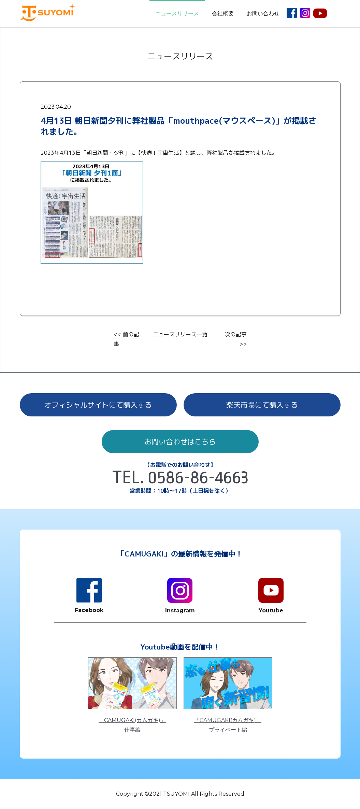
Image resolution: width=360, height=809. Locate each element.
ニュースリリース (177, 13)
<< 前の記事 (126, 339)
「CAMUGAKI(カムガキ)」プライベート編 (227, 725)
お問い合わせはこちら (180, 442)
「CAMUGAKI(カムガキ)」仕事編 (132, 725)
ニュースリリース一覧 (180, 334)
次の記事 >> (236, 339)
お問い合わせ (263, 13)
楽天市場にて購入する (262, 405)
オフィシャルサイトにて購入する (98, 405)
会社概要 (223, 13)
